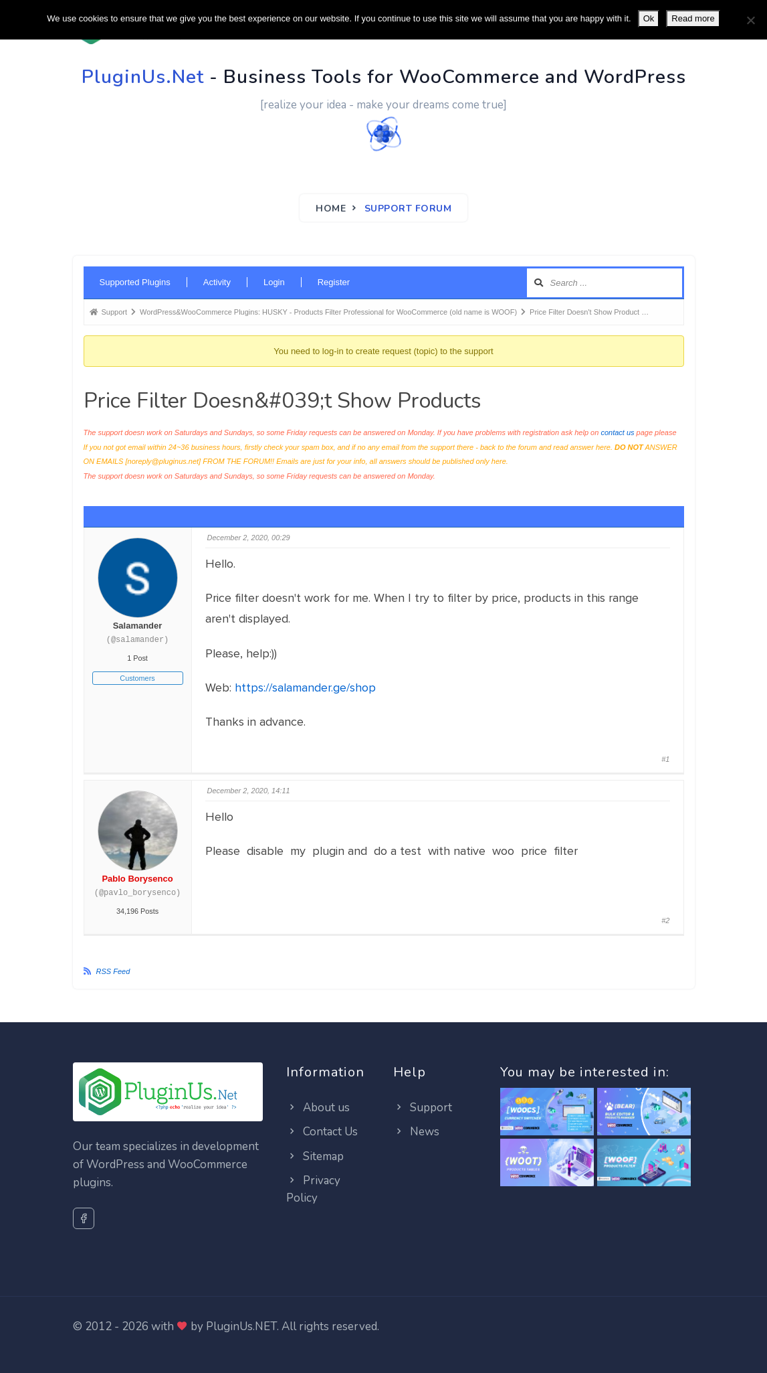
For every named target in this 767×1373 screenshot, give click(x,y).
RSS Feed (113, 971)
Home (331, 208)
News (416, 1131)
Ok (649, 18)
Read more (692, 18)
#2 (665, 920)
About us (318, 1107)
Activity (217, 282)
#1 (665, 759)
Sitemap (315, 1156)
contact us (617, 432)
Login (274, 282)
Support (422, 1107)
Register (334, 282)
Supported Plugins (135, 282)
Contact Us (322, 1131)
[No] (750, 20)
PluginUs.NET (241, 1326)
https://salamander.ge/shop (305, 687)
